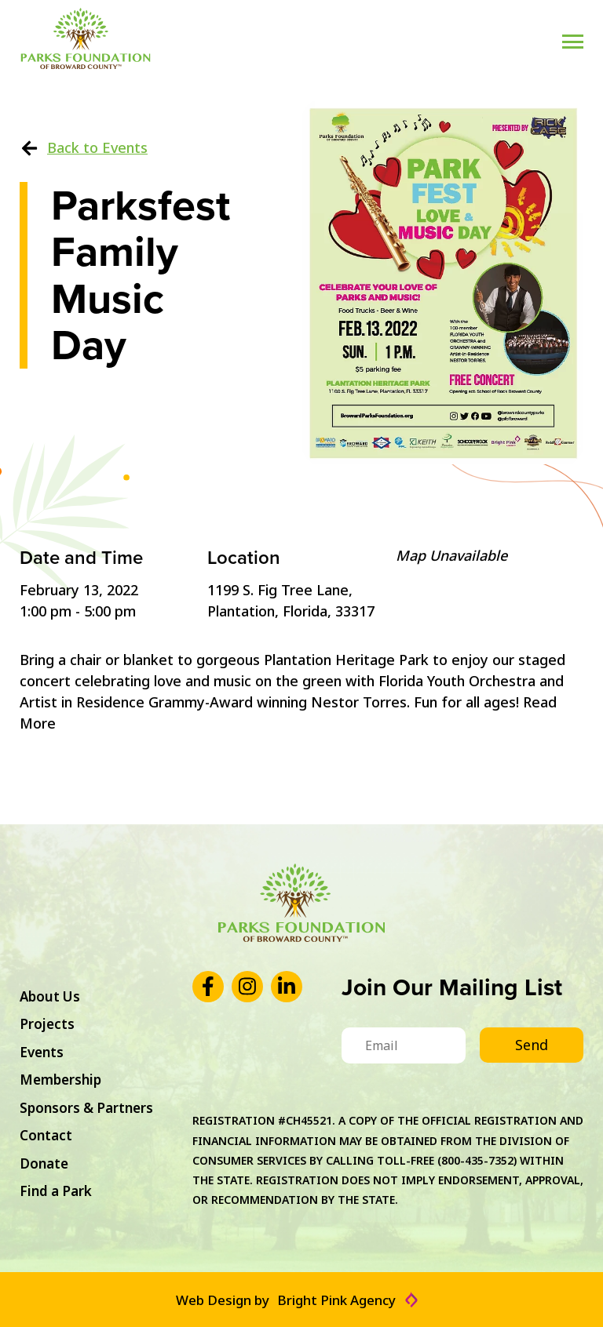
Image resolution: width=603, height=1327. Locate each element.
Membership (60, 1080)
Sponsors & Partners (86, 1108)
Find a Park (56, 1191)
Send (531, 1044)
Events (42, 1052)
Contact (46, 1135)
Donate (44, 1163)
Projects (47, 1024)
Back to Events (84, 147)
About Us (50, 996)
